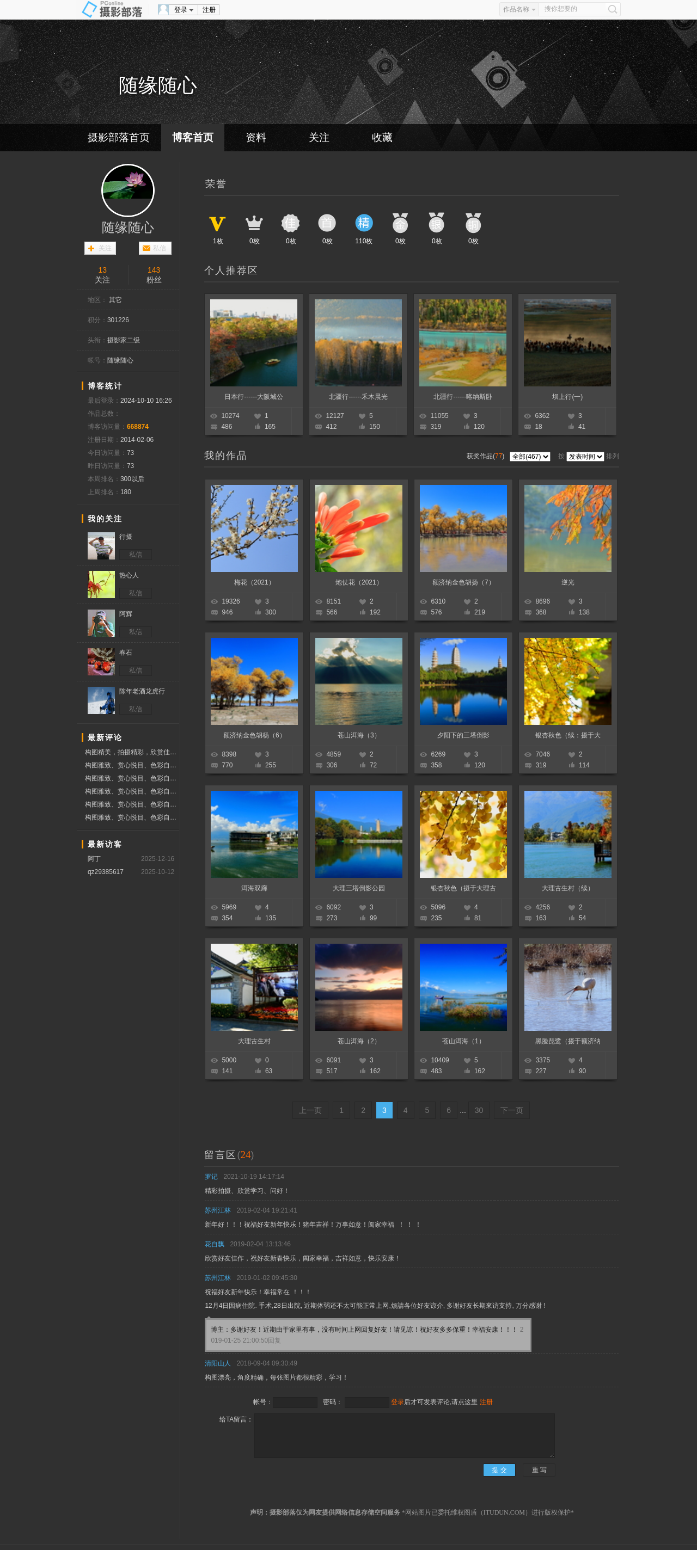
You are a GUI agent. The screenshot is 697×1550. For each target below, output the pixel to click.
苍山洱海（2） (359, 1041)
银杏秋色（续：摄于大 (568, 735)
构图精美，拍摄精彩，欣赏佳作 (132, 752)
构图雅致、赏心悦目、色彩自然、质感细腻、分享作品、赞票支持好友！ (132, 765)
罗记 (211, 1176)
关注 (319, 137)
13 (102, 270)
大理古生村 (254, 1041)
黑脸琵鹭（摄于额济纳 (568, 1041)
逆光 (567, 582)
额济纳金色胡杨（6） (254, 735)
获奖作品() (486, 456)
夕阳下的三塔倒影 (463, 735)
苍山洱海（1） (463, 1041)
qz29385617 (106, 872)
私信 (159, 248)
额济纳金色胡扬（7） (463, 582)
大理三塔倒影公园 (359, 888)
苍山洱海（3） (359, 735)
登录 (180, 10)
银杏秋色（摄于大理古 (463, 888)
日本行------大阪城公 (253, 397)
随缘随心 (128, 227)
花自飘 (214, 1244)
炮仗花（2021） (359, 582)
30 (479, 1110)
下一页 (511, 1110)
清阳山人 (218, 1363)
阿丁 (94, 859)
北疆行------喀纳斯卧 (462, 397)
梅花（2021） (254, 582)
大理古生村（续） (568, 888)
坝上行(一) (567, 397)
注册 (209, 10)
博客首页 (192, 137)
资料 (256, 137)
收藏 (382, 137)
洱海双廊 (254, 888)
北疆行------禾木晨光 (358, 397)
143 (154, 270)
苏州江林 (218, 1210)
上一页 (310, 1110)
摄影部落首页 (119, 137)
